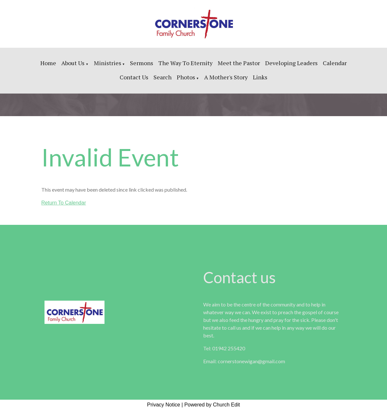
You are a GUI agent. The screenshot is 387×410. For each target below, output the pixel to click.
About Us (73, 63)
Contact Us (134, 77)
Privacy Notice (163, 404)
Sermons (141, 63)
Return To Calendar (63, 202)
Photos (186, 77)
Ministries (107, 63)
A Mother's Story (226, 77)
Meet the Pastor (239, 63)
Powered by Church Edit (212, 404)
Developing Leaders (291, 63)
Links (260, 77)
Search (163, 77)
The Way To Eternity (185, 63)
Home (48, 63)
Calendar (335, 63)
